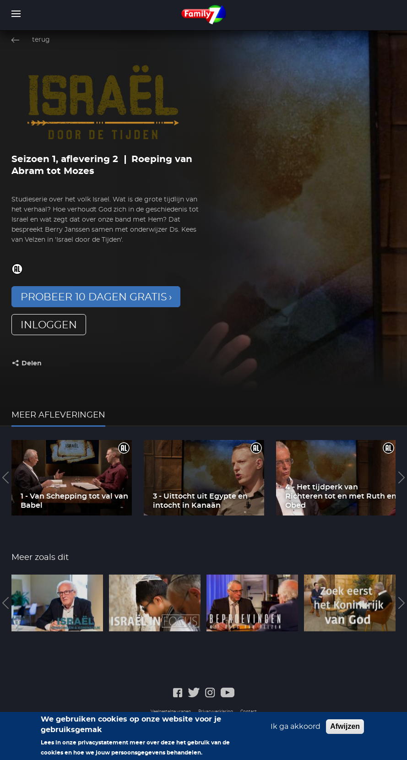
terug (41, 40)
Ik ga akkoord (295, 729)
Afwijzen (345, 729)
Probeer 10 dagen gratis (94, 297)
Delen (32, 363)
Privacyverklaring (215, 712)
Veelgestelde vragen (171, 712)
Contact (248, 712)
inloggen (49, 325)
